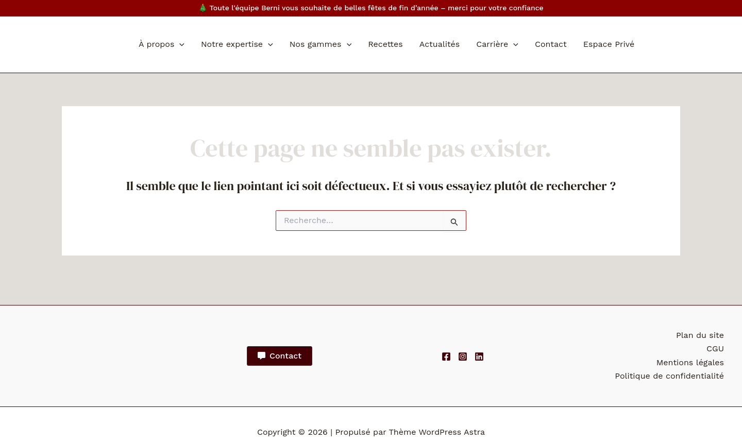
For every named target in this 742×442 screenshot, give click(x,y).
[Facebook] (446, 356)
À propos (161, 44)
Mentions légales (690, 362)
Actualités (439, 44)
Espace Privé (608, 44)
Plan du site (700, 335)
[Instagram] (462, 356)
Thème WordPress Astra (437, 432)
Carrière (497, 44)
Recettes (385, 44)
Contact (551, 44)
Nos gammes (320, 44)
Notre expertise (237, 44)
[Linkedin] (479, 356)
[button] (279, 356)
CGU (715, 348)
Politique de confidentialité (669, 376)
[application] (179, 44)
